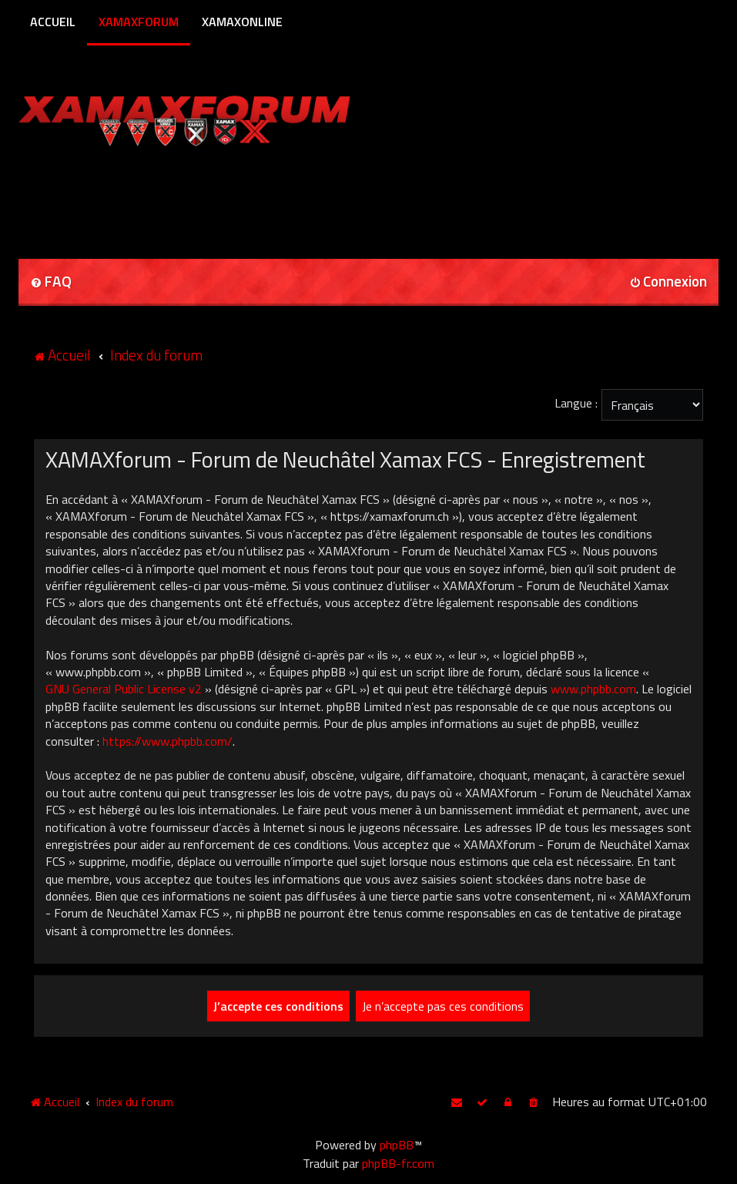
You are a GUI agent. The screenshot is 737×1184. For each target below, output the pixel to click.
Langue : (576, 403)
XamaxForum (139, 21)
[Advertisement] (198, 197)
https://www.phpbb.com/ (167, 741)
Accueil (52, 21)
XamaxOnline (242, 21)
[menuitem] (50, 282)
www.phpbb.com (593, 688)
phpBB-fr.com (398, 1163)
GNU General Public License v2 (123, 688)
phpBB (397, 1144)
